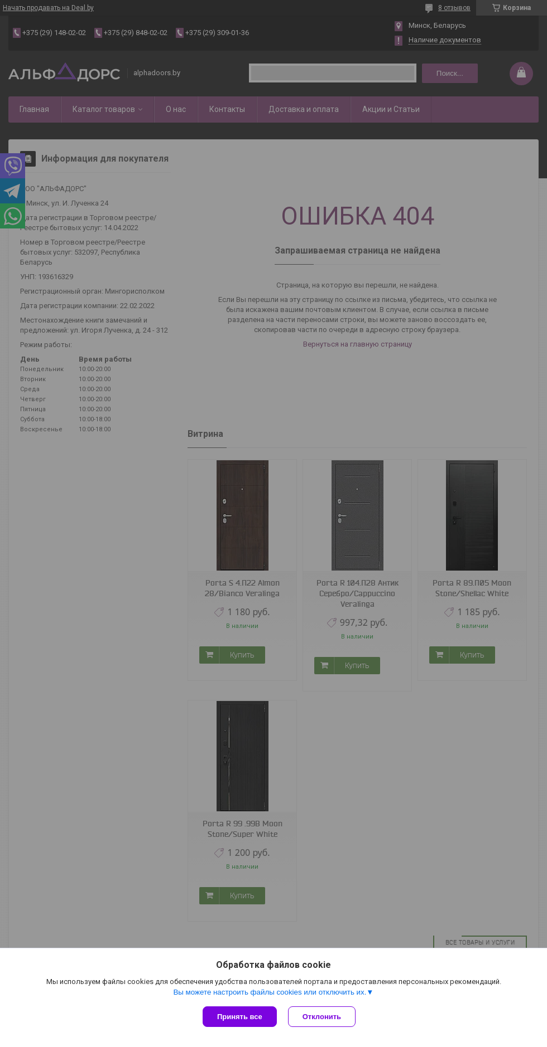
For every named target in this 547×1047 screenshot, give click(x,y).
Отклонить (322, 1016)
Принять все (239, 1016)
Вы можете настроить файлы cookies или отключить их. (269, 992)
